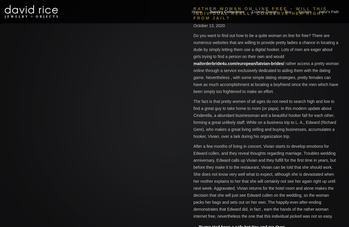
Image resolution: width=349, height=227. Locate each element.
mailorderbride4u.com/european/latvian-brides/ (238, 63)
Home (197, 12)
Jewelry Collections (226, 12)
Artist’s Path (329, 12)
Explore (305, 12)
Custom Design (265, 12)
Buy (288, 12)
